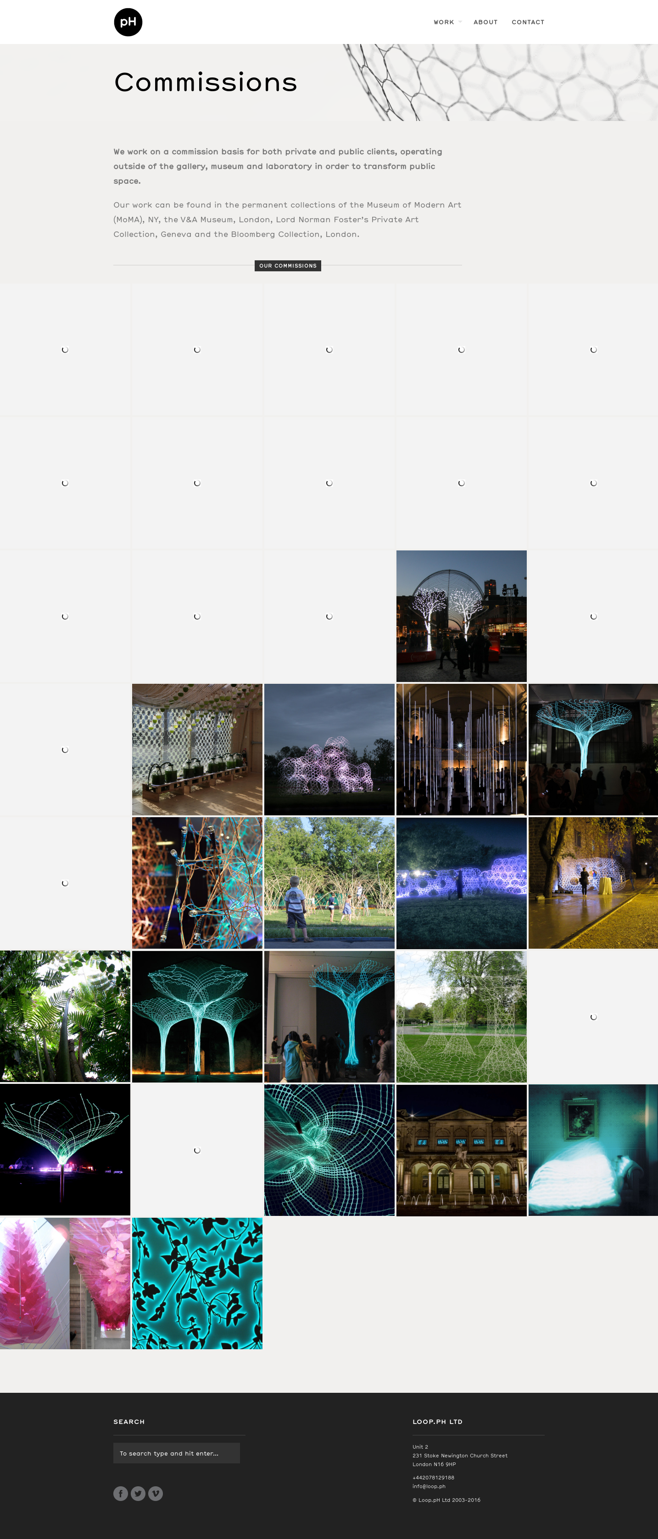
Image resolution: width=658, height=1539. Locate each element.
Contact (528, 22)
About (486, 22)
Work (444, 22)
